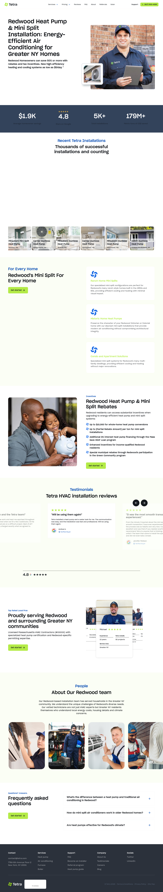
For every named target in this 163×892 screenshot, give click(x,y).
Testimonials (103, 861)
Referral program (76, 865)
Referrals (103, 4)
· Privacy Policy (140, 884)
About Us (101, 857)
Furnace (42, 865)
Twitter (130, 857)
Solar (113, 4)
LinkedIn (131, 861)
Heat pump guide (76, 869)
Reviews (77, 4)
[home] (11, 4)
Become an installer (77, 861)
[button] (53, 4)
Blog (99, 869)
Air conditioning (45, 861)
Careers (101, 865)
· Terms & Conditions (124, 884)
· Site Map (151, 884)
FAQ (85, 4)
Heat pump (43, 857)
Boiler (40, 869)
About (93, 4)
